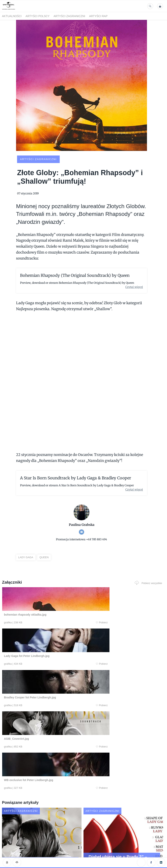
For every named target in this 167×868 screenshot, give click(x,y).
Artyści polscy (38, 16)
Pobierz (46, 622)
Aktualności (12, 16)
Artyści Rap (98, 16)
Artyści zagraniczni (69, 16)
